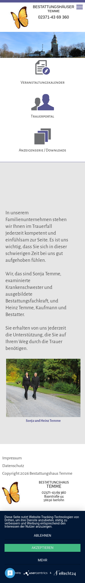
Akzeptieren (42, 548)
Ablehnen (42, 535)
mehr (42, 560)
